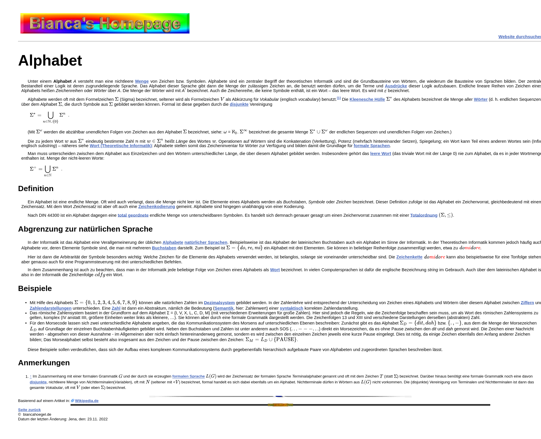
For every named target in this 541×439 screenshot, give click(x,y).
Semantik (224, 308)
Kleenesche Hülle (367, 99)
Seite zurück (29, 410)
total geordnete (133, 215)
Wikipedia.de (87, 401)
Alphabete (173, 242)
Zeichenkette (409, 257)
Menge (142, 81)
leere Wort (380, 153)
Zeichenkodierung (156, 206)
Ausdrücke (396, 86)
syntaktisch (291, 308)
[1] (339, 98)
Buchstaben (164, 248)
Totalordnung (424, 215)
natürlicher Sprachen (206, 242)
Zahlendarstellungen (50, 308)
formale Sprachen (372, 145)
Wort (275, 269)
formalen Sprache (188, 376)
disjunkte (239, 104)
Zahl (116, 308)
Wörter (481, 99)
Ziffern (527, 302)
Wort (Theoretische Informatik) (121, 145)
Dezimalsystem (219, 302)
